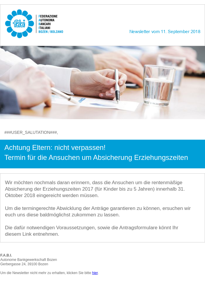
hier (95, 273)
